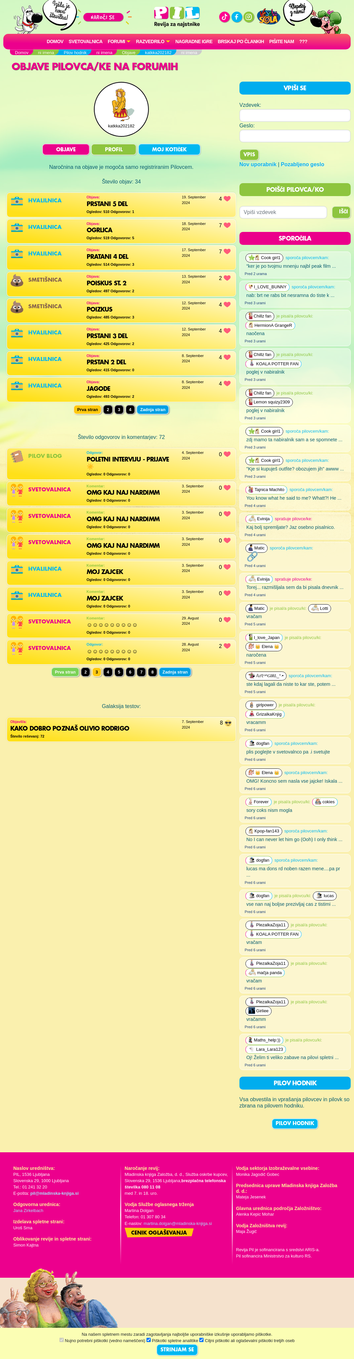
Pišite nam (281, 41)
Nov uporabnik (258, 164)
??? (303, 41)
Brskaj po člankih (241, 41)
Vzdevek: (250, 105)
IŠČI (343, 212)
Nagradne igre (194, 41)
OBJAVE (66, 150)
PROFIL (114, 150)
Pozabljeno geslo (302, 164)
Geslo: (247, 125)
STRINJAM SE (177, 1350)
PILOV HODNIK (295, 1123)
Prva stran (65, 672)
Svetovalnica (86, 41)
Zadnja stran (152, 409)
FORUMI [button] (116, 41)
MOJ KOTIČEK (169, 150)
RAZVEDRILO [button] (150, 41)
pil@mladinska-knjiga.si (54, 1193)
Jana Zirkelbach (28, 1210)
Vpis (249, 155)
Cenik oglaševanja (159, 1233)
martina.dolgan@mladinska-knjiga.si (177, 1223)
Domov (55, 41)
